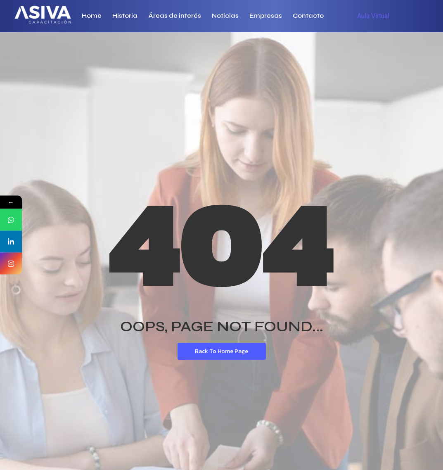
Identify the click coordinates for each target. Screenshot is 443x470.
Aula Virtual (373, 16)
